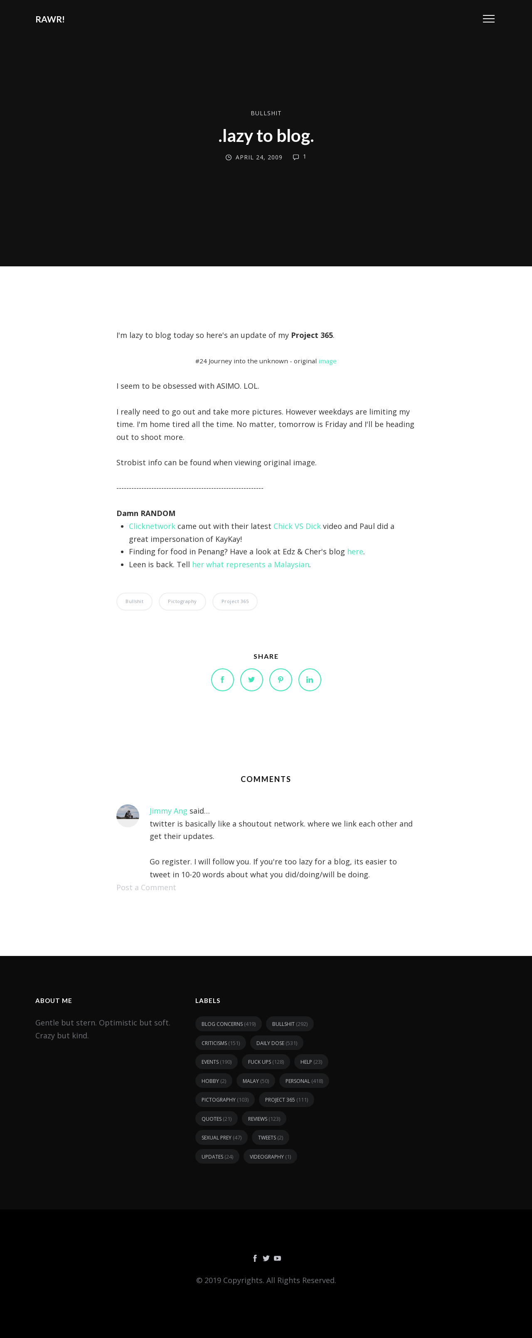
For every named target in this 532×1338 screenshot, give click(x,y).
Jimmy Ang (168, 811)
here (355, 551)
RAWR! (50, 19)
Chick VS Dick (297, 526)
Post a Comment (146, 887)
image (327, 361)
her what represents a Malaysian (250, 564)
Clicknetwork (152, 526)
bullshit (266, 113)
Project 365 (235, 601)
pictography (182, 601)
